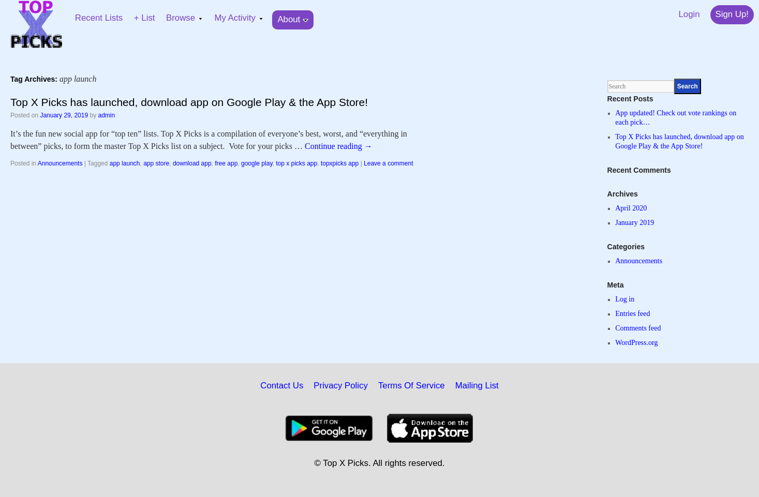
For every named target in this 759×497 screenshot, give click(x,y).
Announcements (60, 163)
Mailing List (477, 385)
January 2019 (634, 223)
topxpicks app (340, 163)
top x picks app (296, 163)
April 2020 (631, 208)
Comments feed (638, 328)
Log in (624, 299)
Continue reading (339, 146)
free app (226, 163)
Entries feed (632, 314)
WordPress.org (636, 343)
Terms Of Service (411, 385)
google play (257, 163)
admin (106, 115)
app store (156, 163)
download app (192, 163)
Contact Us (281, 385)
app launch (125, 163)
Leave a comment (388, 163)
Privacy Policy (341, 385)
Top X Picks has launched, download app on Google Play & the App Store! (189, 102)
